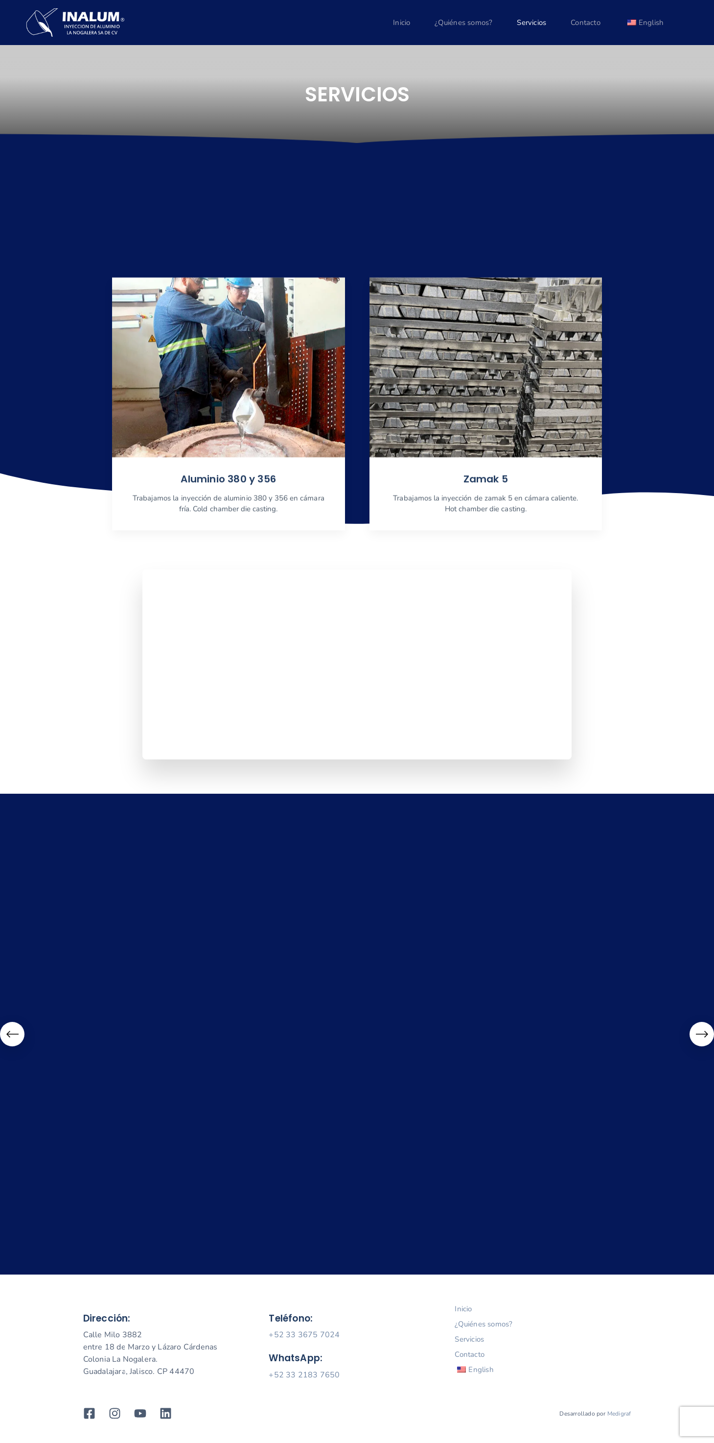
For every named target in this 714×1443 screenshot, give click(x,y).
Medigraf (619, 1414)
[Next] (702, 1034)
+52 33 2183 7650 (304, 1375)
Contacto (585, 22)
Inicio (401, 22)
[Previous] (12, 1034)
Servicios (531, 22)
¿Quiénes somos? (463, 22)
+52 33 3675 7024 (304, 1334)
